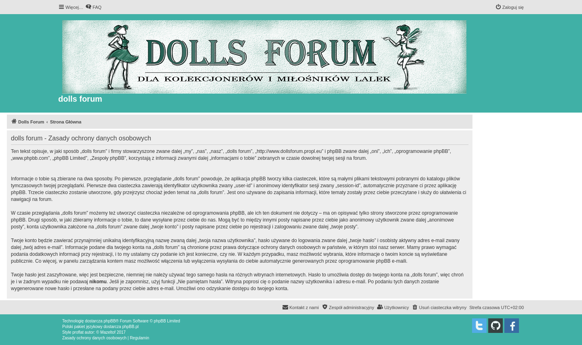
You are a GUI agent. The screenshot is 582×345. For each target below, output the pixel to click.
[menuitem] (93, 7)
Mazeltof (108, 332)
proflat (78, 332)
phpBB (109, 321)
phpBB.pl (130, 326)
